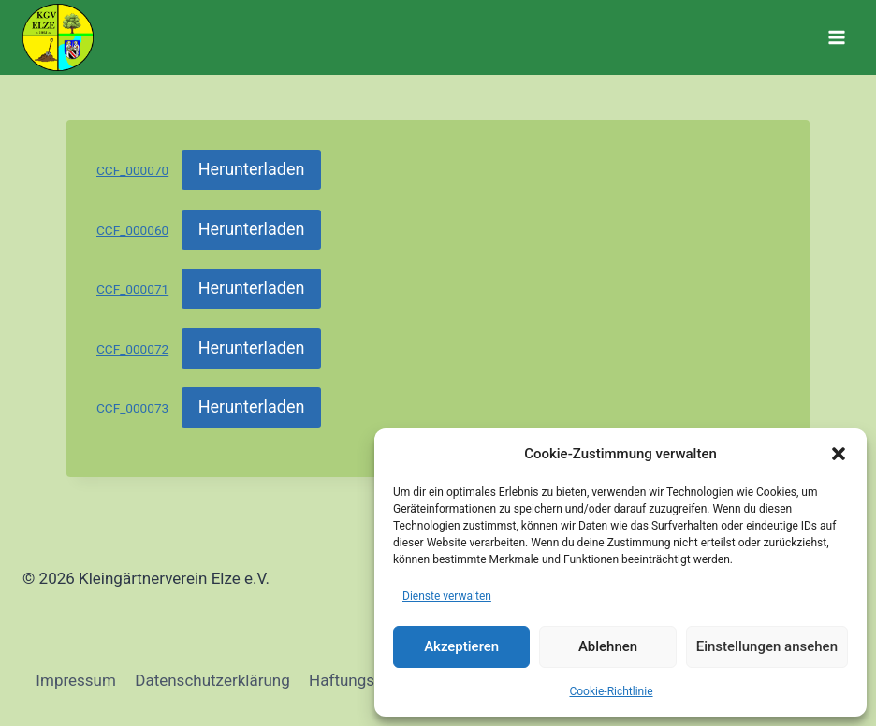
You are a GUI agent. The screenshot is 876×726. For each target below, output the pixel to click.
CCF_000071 (132, 289)
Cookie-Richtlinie (610, 691)
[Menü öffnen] (836, 36)
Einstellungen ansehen (767, 646)
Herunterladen (251, 169)
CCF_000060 (132, 230)
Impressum (76, 680)
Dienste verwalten (446, 596)
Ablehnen (607, 646)
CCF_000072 (132, 348)
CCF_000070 (132, 170)
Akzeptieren (461, 646)
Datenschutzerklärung (212, 680)
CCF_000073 (132, 407)
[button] (838, 453)
